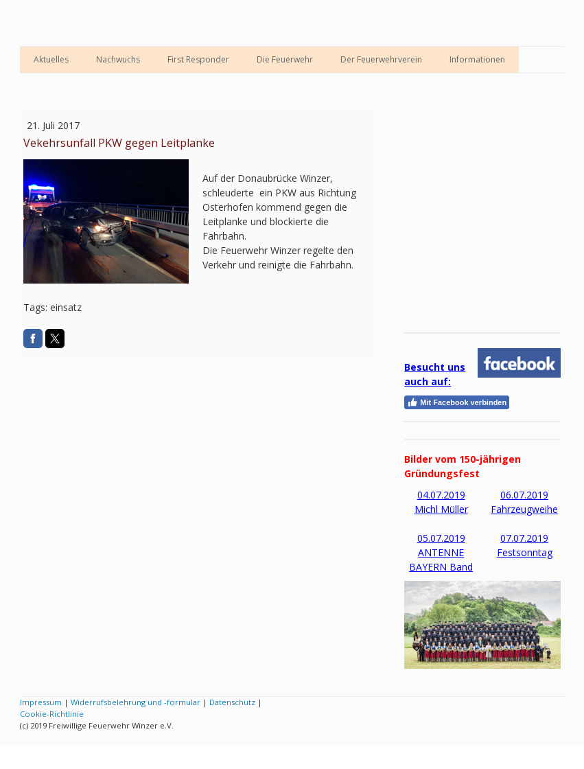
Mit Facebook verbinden (456, 402)
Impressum (41, 702)
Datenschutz (232, 702)
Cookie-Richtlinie (52, 714)
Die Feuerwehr (285, 59)
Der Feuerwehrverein (381, 59)
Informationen (477, 59)
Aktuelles (51, 59)
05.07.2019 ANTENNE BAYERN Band (441, 552)
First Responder (198, 59)
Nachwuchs (118, 59)
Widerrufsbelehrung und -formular (135, 702)
